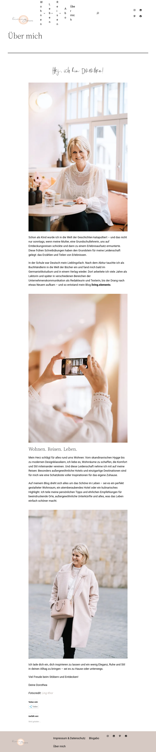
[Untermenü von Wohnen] (44, 13)
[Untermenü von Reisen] (60, 13)
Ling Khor (47, 693)
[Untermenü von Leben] (52, 13)
